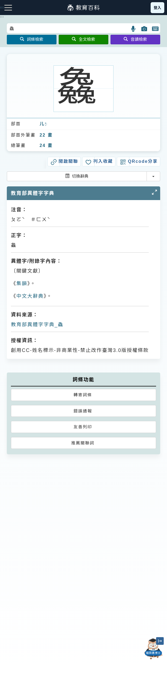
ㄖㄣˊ (46, 124)
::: (2, 16)
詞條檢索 (31, 39)
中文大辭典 (30, 296)
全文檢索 (83, 39)
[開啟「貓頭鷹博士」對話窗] (153, 649)
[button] (133, 28)
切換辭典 (76, 176)
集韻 (21, 283)
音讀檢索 (135, 39)
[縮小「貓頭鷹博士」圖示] (160, 641)
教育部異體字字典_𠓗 (37, 324)
